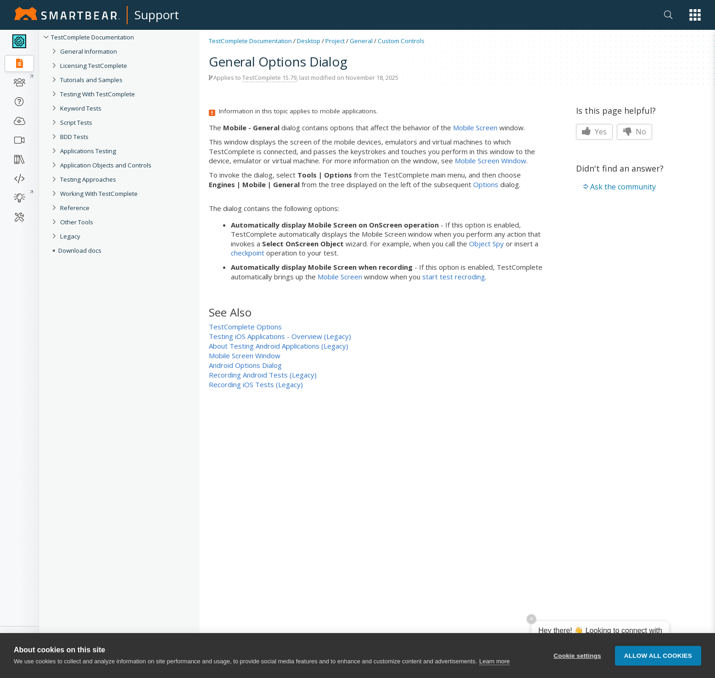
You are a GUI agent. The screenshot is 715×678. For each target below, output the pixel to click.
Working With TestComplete (99, 193)
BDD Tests (74, 137)
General (361, 41)
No (634, 132)
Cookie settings (577, 655)
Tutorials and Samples (91, 80)
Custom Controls (401, 41)
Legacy (70, 236)
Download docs (79, 250)
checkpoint (247, 252)
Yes (594, 132)
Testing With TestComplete (97, 94)
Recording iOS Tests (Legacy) (256, 384)
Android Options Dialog (245, 365)
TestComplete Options (245, 326)
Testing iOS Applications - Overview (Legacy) (280, 336)
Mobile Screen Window (490, 160)
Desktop (308, 41)
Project (335, 41)
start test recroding (453, 276)
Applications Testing (88, 151)
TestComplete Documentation (92, 37)
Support (156, 14)
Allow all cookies (658, 655)
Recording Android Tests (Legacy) (263, 374)
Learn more (494, 661)
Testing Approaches (88, 179)
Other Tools (76, 222)
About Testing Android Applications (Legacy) (278, 345)
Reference (74, 208)
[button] (695, 15)
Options (485, 184)
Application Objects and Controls (105, 165)
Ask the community (623, 187)
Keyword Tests (80, 108)
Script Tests (76, 122)
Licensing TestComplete (93, 65)
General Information (88, 51)
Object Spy (486, 243)
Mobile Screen (475, 127)
